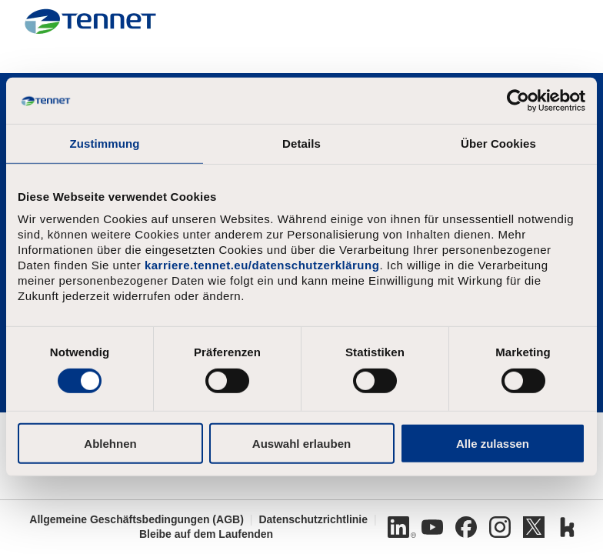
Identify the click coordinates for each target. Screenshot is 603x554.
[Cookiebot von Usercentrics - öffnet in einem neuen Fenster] (518, 100)
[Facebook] (466, 527)
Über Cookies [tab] (498, 143)
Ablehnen (110, 442)
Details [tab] (301, 143)
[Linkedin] (398, 527)
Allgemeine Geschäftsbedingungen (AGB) (136, 519)
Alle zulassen (492, 442)
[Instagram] (500, 527)
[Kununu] (567, 527)
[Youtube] (432, 527)
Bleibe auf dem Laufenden (206, 534)
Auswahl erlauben (301, 442)
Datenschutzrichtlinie (313, 519)
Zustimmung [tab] (105, 143)
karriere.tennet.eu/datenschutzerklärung (262, 265)
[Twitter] (534, 527)
